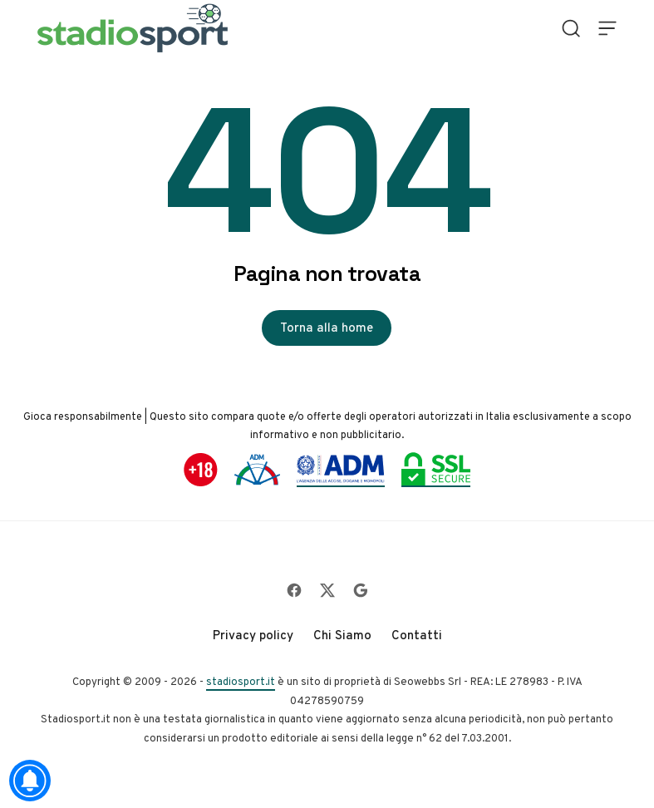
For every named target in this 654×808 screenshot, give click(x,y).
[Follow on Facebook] (294, 590)
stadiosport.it (240, 681)
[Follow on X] (327, 590)
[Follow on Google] (361, 590)
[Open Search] (571, 28)
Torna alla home (326, 327)
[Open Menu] (607, 28)
